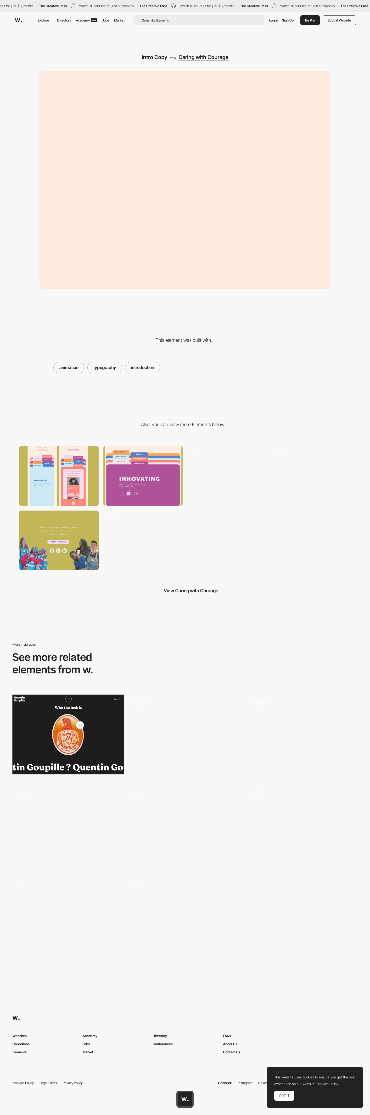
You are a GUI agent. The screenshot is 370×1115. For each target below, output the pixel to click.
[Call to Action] (59, 540)
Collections (20, 1044)
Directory (64, 20)
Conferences (163, 1044)
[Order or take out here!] (68, 918)
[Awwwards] (18, 20)
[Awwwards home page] (185, 1099)
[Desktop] (143, 476)
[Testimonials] (68, 827)
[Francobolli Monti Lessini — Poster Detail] (302, 828)
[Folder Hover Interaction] (311, 476)
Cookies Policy (23, 1083)
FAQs (227, 1036)
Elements (19, 1052)
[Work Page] (302, 736)
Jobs (105, 20)
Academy (86, 20)
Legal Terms (48, 1083)
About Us (230, 1044)
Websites (19, 1036)
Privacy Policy (73, 1083)
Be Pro (310, 20)
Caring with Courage (203, 57)
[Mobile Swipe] (143, 540)
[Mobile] (59, 476)
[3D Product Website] (185, 736)
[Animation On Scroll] (185, 817)
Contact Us (231, 1052)
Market (119, 20)
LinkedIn (264, 1083)
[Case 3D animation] (185, 918)
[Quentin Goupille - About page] (68, 734)
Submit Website (339, 20)
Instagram (245, 1083)
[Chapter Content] (227, 476)
